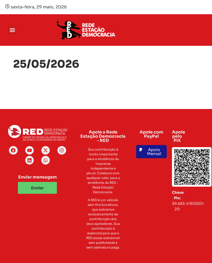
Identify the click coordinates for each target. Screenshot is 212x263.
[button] (12, 30)
